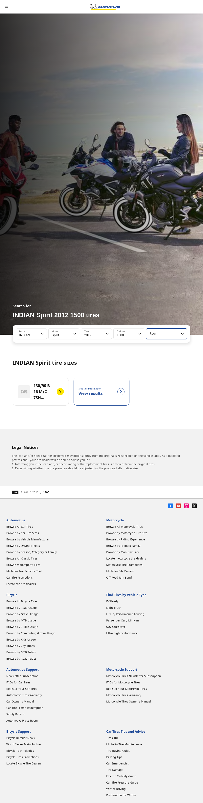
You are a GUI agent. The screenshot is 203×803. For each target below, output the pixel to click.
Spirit (24, 492)
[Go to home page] (105, 6)
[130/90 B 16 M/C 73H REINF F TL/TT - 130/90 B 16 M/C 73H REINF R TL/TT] (41, 392)
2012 (35, 492)
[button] (41, 334)
